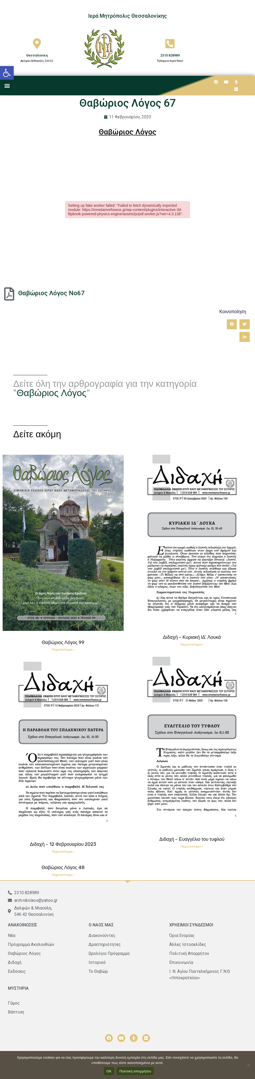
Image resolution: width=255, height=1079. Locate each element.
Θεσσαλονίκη (37, 55)
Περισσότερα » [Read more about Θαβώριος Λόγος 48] (63, 875)
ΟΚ (109, 1071)
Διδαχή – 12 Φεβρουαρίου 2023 (63, 844)
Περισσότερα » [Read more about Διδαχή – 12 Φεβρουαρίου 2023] (63, 851)
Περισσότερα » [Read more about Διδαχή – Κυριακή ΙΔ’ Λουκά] (191, 644)
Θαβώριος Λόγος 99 (63, 642)
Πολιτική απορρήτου (135, 1071)
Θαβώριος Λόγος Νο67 (51, 293)
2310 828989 (170, 55)
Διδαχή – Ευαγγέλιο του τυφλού (191, 839)
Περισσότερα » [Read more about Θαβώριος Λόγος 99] (63, 649)
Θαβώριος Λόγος (51, 392)
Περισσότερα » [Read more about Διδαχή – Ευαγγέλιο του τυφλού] (191, 846)
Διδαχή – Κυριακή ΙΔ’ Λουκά (192, 637)
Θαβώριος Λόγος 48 (63, 867)
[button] (7, 73)
